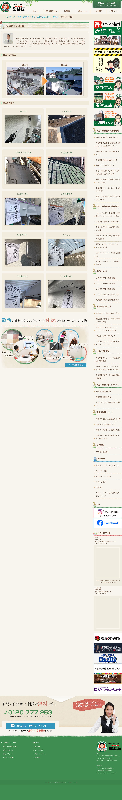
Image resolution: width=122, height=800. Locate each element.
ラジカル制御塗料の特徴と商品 (107, 294)
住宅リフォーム (8, 754)
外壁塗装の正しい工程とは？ (106, 160)
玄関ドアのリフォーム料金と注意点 (108, 254)
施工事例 (67, 11)
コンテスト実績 (101, 471)
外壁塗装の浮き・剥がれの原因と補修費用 (108, 376)
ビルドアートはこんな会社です (107, 465)
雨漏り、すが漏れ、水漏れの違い (108, 430)
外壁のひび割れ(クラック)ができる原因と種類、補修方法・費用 (108, 368)
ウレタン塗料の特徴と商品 (106, 283)
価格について (82, 11)
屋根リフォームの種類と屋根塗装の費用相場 (108, 237)
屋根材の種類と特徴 (103, 397)
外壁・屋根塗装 (8, 750)
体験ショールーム (40, 754)
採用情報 (99, 487)
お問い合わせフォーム (10, 746)
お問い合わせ (114, 11)
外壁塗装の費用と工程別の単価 (107, 222)
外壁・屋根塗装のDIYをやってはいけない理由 (108, 181)
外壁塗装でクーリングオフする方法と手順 (108, 189)
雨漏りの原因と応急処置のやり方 (108, 419)
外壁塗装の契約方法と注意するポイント (108, 153)
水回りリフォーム (8, 757)
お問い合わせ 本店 (103, 476)
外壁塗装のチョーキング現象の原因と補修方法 (108, 359)
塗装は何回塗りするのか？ (106, 336)
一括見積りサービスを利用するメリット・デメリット (108, 343)
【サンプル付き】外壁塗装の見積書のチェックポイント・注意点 (108, 214)
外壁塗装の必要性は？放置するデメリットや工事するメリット (108, 144)
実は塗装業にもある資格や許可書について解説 (108, 320)
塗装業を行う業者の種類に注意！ (108, 313)
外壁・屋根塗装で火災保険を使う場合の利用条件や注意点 (108, 172)
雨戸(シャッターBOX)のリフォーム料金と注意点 (108, 245)
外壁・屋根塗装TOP (51, 11)
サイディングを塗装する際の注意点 (108, 404)
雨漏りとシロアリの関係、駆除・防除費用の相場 (108, 437)
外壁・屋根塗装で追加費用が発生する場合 (108, 228)
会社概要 (98, 11)
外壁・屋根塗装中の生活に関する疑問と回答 (108, 198)
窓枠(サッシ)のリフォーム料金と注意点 (108, 262)
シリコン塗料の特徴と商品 (106, 289)
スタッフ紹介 (101, 482)
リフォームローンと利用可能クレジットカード (108, 494)
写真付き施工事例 (102, 452)
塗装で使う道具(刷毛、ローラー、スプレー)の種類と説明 (107, 328)
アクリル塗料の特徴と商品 (106, 278)
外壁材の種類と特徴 (103, 391)
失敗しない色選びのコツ (105, 165)
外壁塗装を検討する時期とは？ (107, 137)
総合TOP (36, 11)
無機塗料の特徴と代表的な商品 (107, 300)
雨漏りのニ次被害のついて (106, 424)
